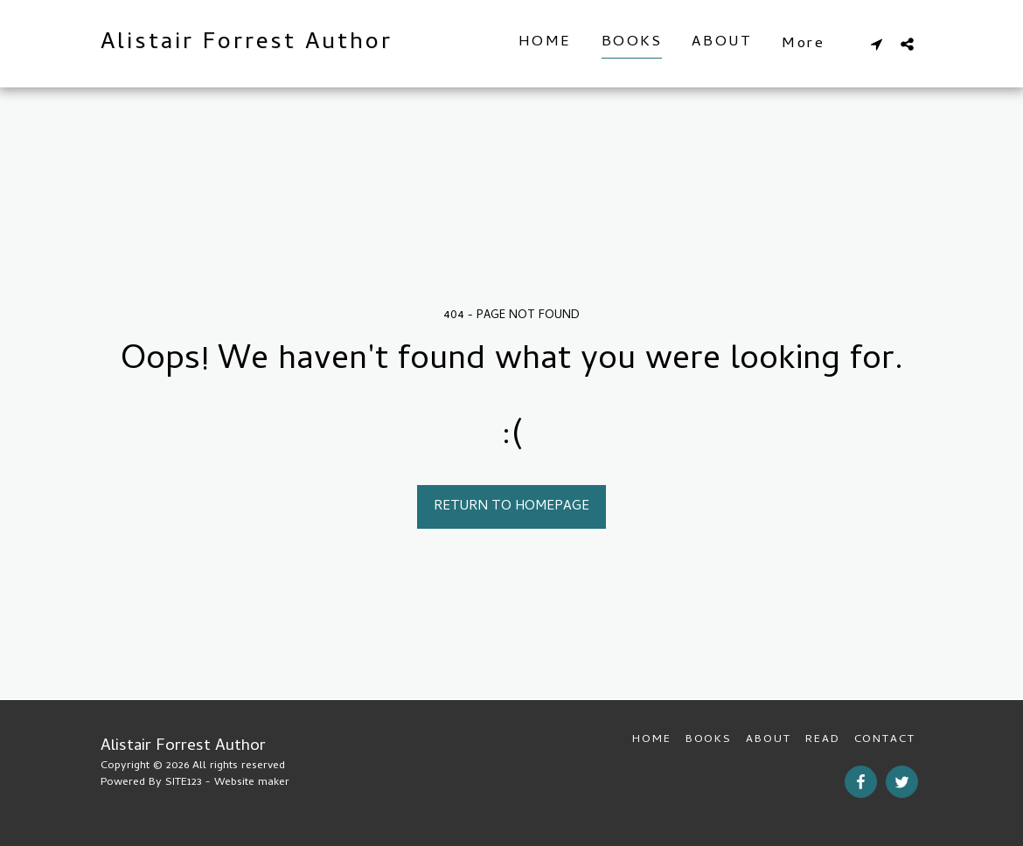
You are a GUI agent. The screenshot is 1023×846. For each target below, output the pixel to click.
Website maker (251, 782)
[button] (876, 44)
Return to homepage (511, 507)
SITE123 (183, 782)
